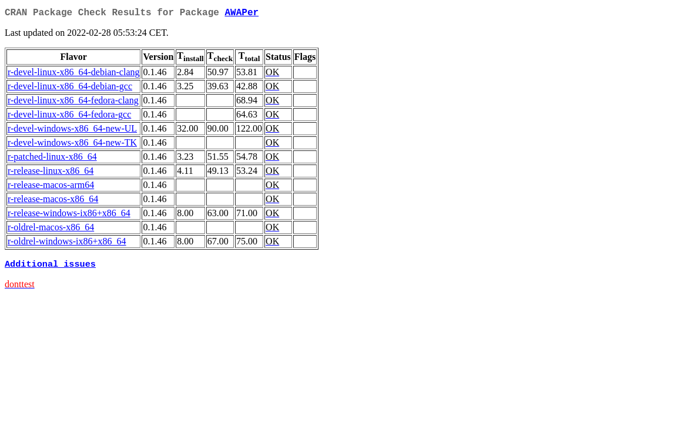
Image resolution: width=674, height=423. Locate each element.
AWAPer (241, 14)
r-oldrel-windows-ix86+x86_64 (67, 244)
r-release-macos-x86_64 (53, 201)
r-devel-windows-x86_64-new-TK (72, 145)
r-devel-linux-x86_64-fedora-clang (73, 103)
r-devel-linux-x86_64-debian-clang (73, 74)
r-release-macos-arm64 (51, 187)
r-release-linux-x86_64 (50, 173)
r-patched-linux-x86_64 (52, 159)
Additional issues (50, 267)
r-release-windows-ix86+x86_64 (69, 215)
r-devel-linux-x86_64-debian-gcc (70, 88)
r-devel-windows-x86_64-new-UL (72, 131)
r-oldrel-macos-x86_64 (51, 229)
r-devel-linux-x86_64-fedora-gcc (69, 117)
